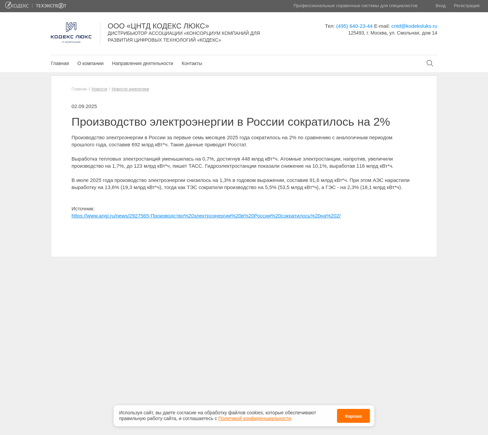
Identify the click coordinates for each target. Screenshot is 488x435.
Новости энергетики (130, 89)
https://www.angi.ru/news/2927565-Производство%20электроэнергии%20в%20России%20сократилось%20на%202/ (206, 216)
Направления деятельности (142, 63)
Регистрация (467, 5)
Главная (60, 63)
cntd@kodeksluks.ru (414, 26)
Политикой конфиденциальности (254, 418)
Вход (441, 5)
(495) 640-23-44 (354, 26)
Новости (99, 89)
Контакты (192, 63)
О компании (90, 63)
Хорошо (353, 416)
